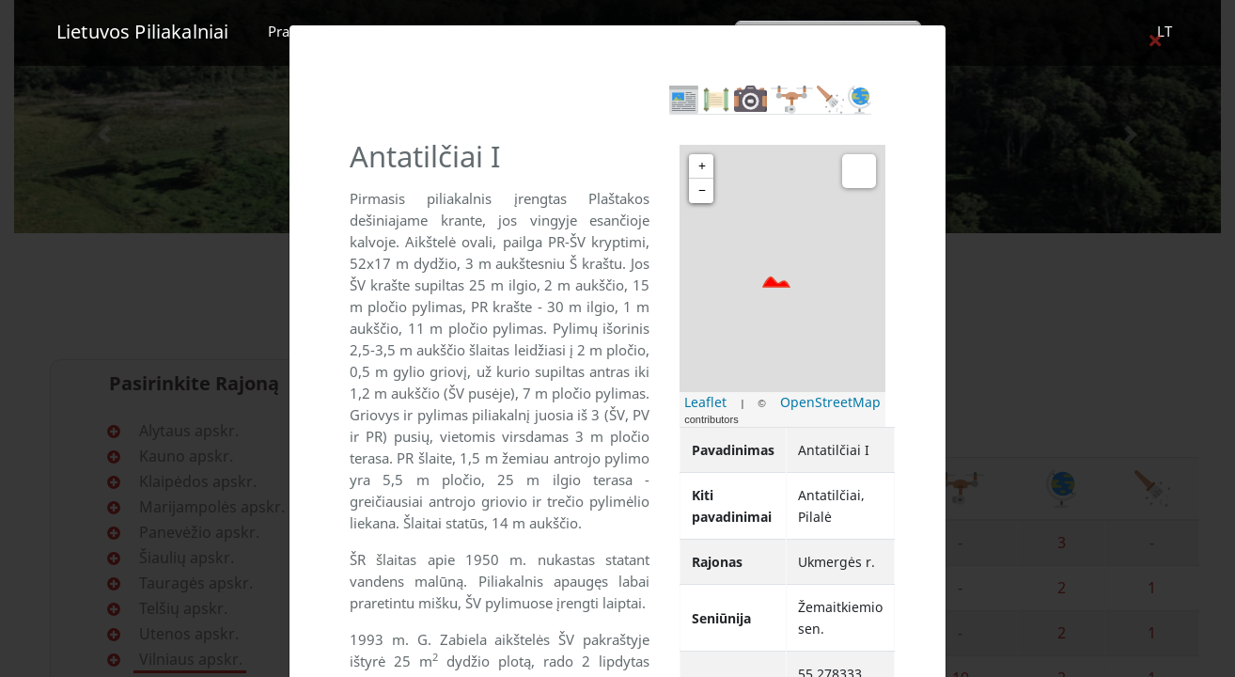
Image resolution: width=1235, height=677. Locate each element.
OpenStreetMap (830, 402)
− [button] (702, 190)
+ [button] (702, 166)
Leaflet (705, 402)
